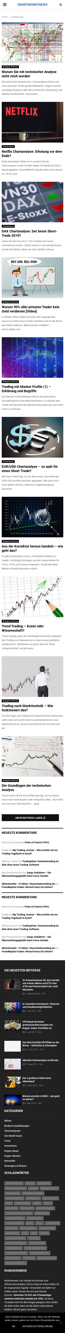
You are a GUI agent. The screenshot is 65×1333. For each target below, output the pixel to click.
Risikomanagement (15, 1238)
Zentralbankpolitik (16, 1263)
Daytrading (27, 1208)
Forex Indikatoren (15, 1218)
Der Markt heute (13, 1135)
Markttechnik (47, 1228)
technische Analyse (16, 1243)
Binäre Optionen (14, 1183)
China (37, 1203)
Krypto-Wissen (12, 1156)
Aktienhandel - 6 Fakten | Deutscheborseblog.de (28, 883)
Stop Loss (33, 1238)
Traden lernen (37, 1243)
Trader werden (14, 1248)
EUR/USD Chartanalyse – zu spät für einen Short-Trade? (30, 468)
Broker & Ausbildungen (16, 1125)
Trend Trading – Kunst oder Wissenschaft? (23, 628)
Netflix (44, 1233)
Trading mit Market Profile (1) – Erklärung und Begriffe (26, 389)
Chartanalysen (8, 146)
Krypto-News (11, 1151)
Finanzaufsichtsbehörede (19, 1213)
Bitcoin (30, 1183)
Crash (48, 1203)
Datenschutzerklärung (38, 1326)
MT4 (25, 1233)
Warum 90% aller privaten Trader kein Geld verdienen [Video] (30, 309)
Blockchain (44, 1183)
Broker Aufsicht (49, 1188)
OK (13, 1326)
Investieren (10, 1145)
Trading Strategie (39, 1253)
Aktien (7, 1120)
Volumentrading (47, 1258)
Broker (33, 1188)
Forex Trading (34, 1218)
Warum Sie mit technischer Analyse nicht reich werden (29, 74)
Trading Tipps (13, 1258)
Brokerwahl (33, 1198)
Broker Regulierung (33, 1193)
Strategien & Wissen (10, 67)
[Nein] (60, 1323)
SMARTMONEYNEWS (32, 4)
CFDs (9, 1203)
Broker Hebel (13, 1193)
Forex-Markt (42, 1213)
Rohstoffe (9, 1161)
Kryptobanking (28, 1228)
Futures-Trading (14, 1223)
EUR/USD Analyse (45, 1208)
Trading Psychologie (16, 1253)
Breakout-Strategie (16, 1188)
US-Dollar (29, 1258)
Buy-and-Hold (50, 1198)
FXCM (29, 1223)
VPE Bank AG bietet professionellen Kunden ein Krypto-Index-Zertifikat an (38, 1024)
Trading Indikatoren (35, 1248)
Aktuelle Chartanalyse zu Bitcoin (40, 1060)
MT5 (34, 1233)
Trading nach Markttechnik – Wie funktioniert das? (27, 708)
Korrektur (11, 1228)
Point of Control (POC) (37, 842)
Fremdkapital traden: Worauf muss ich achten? (27, 887)
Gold (39, 1223)
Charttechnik (22, 1203)
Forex (7, 1140)
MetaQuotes (12, 1233)
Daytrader (11, 1208)
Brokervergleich (14, 1198)
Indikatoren (52, 1223)
